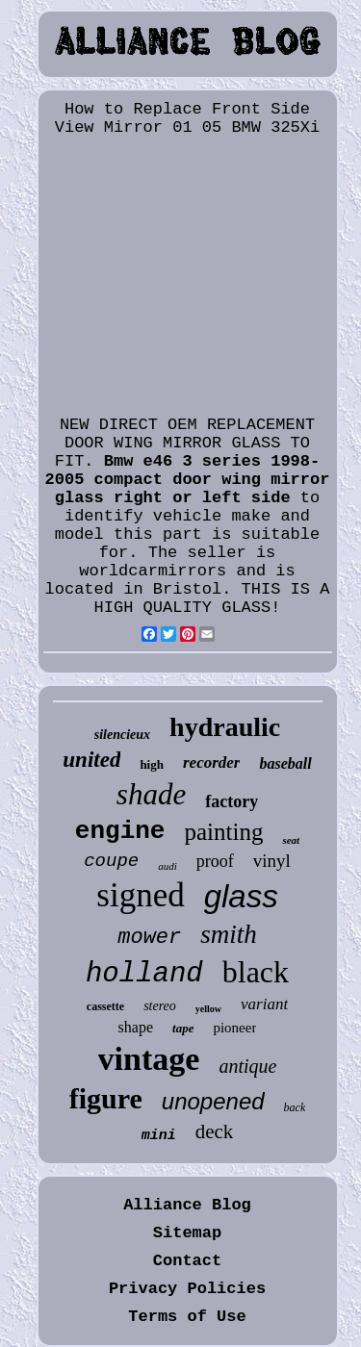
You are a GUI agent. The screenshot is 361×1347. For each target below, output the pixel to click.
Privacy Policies (187, 1289)
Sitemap (187, 1233)
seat (290, 840)
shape (135, 1027)
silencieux (122, 734)
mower (149, 938)
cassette (105, 1006)
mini (159, 1136)
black (255, 971)
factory (231, 801)
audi (167, 866)
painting (223, 832)
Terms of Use (186, 1317)
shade (151, 794)
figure (105, 1098)
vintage (149, 1059)
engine (120, 831)
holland (144, 974)
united (91, 760)
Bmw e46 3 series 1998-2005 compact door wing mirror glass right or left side (187, 479)
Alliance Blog (187, 1205)
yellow (208, 1009)
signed (140, 895)
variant (264, 1004)
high (152, 764)
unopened (213, 1101)
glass (241, 896)
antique (247, 1066)
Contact (187, 1261)
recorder (211, 762)
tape (182, 1028)
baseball (285, 763)
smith (228, 934)
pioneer (234, 1027)
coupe (111, 861)
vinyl (272, 861)
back (295, 1107)
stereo (159, 1006)
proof (215, 861)
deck (214, 1131)
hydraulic (224, 727)
